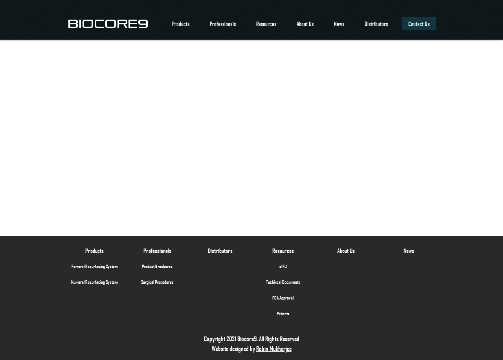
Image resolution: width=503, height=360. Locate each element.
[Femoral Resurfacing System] (94, 266)
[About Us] (345, 250)
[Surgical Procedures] (157, 282)
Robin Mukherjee (274, 348)
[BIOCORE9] (108, 23)
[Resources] (283, 250)
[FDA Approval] (283, 297)
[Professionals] (157, 250)
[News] (408, 250)
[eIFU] (283, 266)
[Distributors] (220, 250)
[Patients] (283, 313)
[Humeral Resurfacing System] (94, 282)
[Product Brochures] (157, 266)
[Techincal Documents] (283, 282)
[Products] (94, 250)
